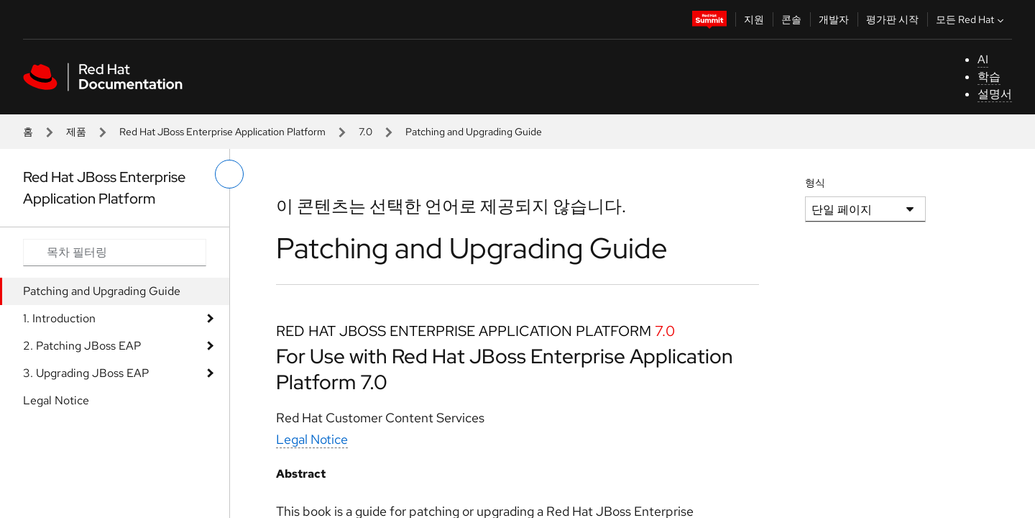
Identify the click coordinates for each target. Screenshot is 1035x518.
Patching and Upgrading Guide (101, 291)
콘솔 (791, 19)
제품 (76, 131)
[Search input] (114, 252)
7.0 (365, 131)
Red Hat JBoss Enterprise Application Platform (222, 131)
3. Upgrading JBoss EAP (86, 373)
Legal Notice (56, 400)
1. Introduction (59, 318)
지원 (754, 19)
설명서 (995, 93)
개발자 (834, 19)
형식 (815, 182)
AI (983, 59)
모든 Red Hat (971, 19)
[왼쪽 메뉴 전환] (229, 174)
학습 (989, 76)
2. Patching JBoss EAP (82, 345)
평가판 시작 (892, 19)
